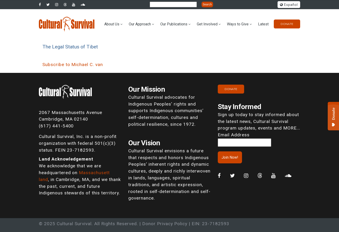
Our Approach (140, 24)
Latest (263, 24)
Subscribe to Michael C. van (72, 64)
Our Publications (173, 24)
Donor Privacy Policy (164, 223)
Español (289, 5)
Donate (287, 24)
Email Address (233, 135)
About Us (111, 24)
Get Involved (207, 24)
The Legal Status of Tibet (70, 47)
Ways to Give (238, 24)
